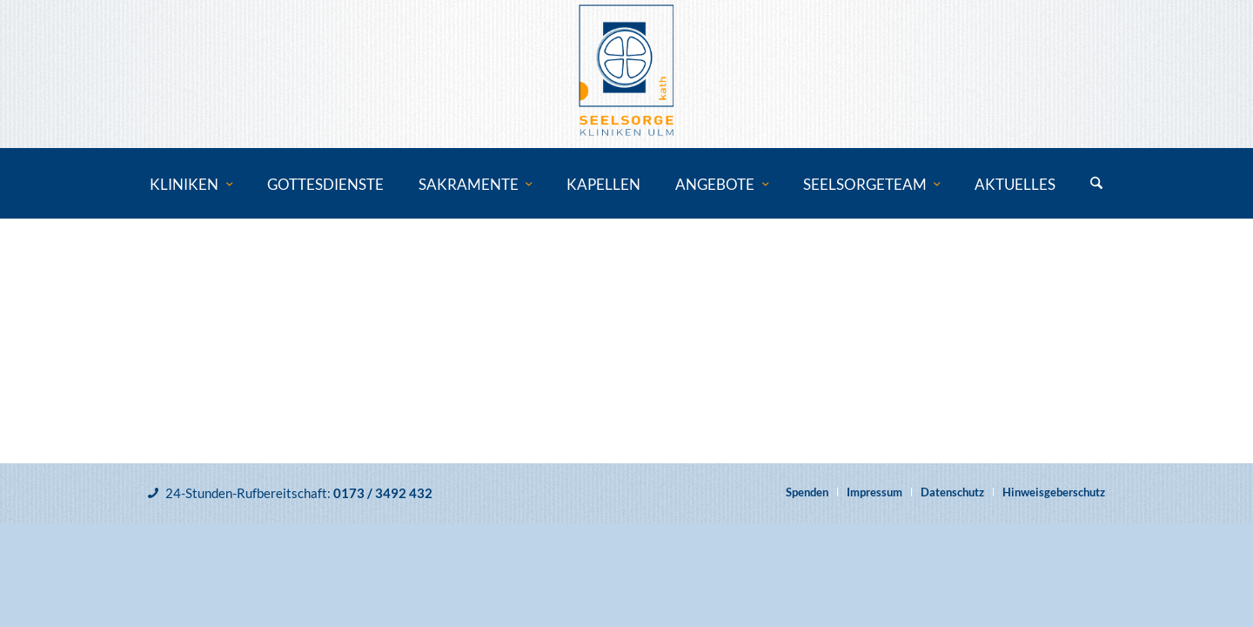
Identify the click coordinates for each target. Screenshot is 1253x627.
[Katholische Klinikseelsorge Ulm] (626, 74)
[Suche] (1096, 184)
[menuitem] (191, 184)
